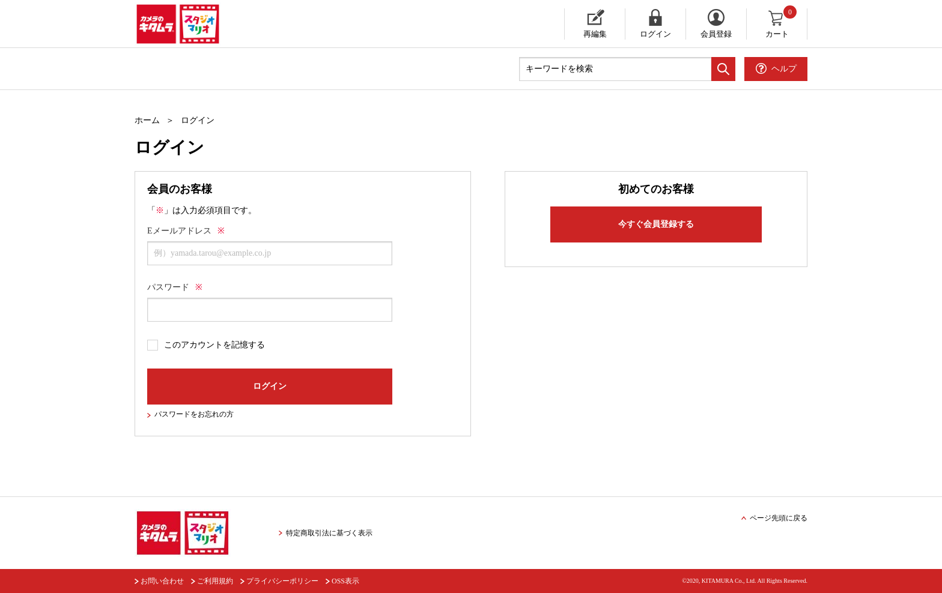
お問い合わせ (162, 581)
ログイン (655, 33)
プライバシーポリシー (282, 581)
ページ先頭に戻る (778, 518)
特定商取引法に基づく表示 (329, 533)
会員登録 (716, 33)
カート (781, 23)
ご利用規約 (215, 581)
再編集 (595, 33)
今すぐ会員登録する (656, 224)
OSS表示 (345, 581)
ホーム (147, 120)
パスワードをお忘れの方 (194, 414)
